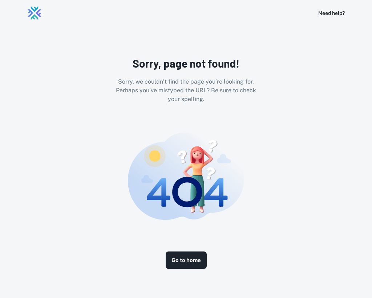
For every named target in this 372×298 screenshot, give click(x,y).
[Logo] (34, 13)
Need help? (331, 13)
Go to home (186, 260)
